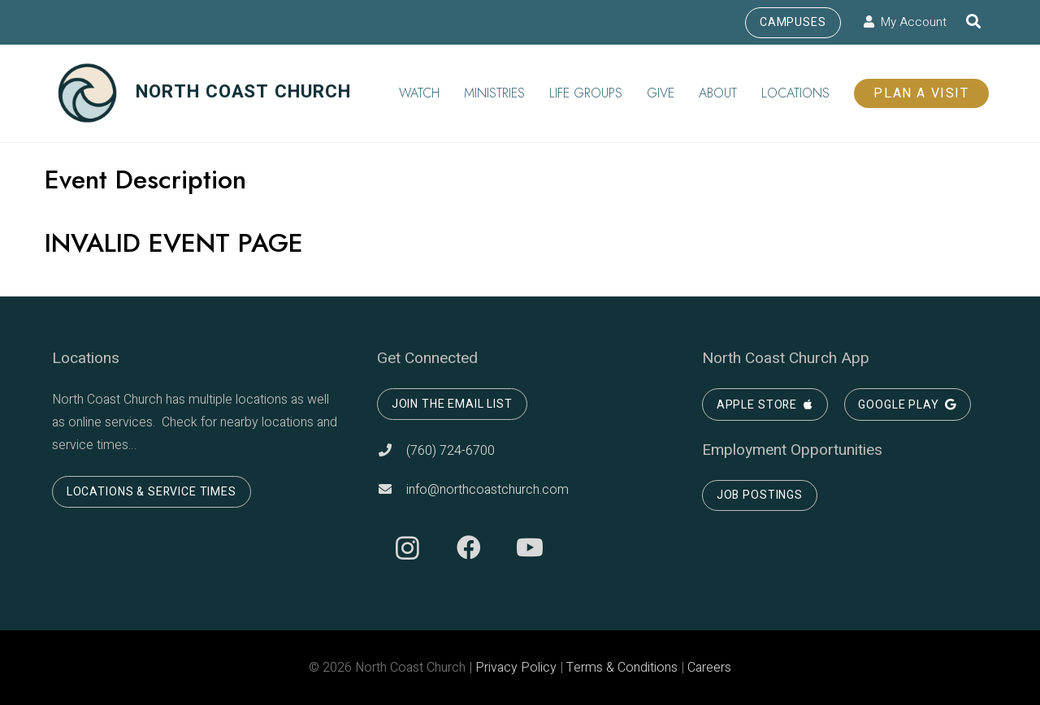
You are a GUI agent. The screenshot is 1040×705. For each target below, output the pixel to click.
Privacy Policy (516, 667)
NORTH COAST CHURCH (204, 92)
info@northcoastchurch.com (473, 490)
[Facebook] (468, 547)
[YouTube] (529, 547)
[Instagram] (407, 547)
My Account (905, 22)
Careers (709, 667)
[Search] (973, 22)
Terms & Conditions (622, 667)
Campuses (793, 22)
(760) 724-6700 (436, 451)
